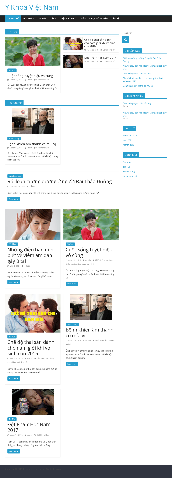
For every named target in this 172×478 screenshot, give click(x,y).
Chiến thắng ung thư (103, 260)
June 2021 (127, 140)
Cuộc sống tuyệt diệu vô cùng (30, 75)
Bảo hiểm (41, 358)
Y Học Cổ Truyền (98, 18)
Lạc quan (82, 264)
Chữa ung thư (71, 264)
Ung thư (90, 264)
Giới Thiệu (28, 18)
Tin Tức (42, 18)
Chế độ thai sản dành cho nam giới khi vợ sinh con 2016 (99, 43)
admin (29, 79)
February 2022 (130, 135)
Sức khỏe (12, 244)
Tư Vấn (81, 18)
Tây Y (53, 18)
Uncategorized (15, 176)
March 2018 (128, 144)
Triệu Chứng (66, 18)
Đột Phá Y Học (43, 435)
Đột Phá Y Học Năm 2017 (100, 57)
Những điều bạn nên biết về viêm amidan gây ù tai (30, 255)
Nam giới (16, 362)
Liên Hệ (115, 18)
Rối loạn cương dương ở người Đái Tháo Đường (59, 181)
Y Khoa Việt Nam (32, 7)
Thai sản (24, 362)
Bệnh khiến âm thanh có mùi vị (31, 144)
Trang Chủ (13, 18)
